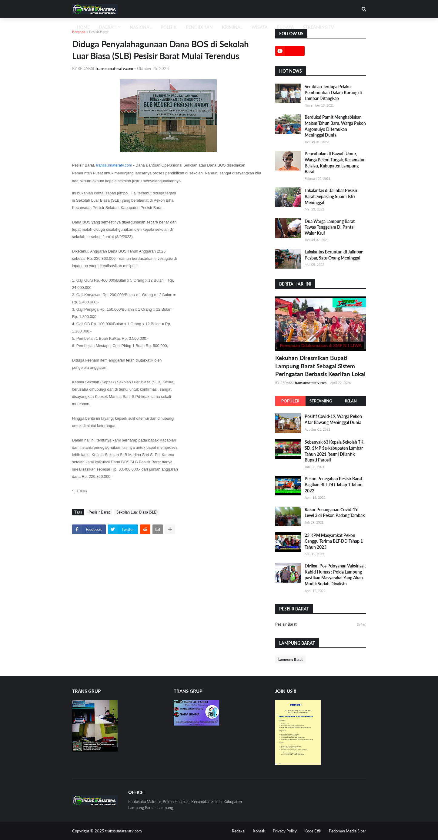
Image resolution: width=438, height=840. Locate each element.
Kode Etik (312, 830)
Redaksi (238, 830)
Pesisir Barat (99, 31)
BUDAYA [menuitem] (285, 27)
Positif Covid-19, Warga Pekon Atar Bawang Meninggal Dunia (333, 419)
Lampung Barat (290, 659)
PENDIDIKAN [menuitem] (199, 27)
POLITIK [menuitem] (169, 27)
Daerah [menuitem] (108, 27)
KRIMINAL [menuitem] (232, 27)
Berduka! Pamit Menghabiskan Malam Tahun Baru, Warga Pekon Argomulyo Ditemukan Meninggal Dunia (335, 125)
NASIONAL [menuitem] (141, 27)
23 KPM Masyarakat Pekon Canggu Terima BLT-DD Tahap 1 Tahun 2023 (334, 541)
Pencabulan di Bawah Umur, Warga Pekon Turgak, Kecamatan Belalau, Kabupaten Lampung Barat (335, 162)
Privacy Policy (285, 830)
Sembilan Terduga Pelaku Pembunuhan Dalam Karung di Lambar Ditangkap (333, 92)
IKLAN (351, 401)
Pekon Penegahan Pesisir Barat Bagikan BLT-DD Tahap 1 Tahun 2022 (334, 484)
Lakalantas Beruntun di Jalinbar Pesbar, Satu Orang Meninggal (334, 254)
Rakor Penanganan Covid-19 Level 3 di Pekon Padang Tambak (335, 512)
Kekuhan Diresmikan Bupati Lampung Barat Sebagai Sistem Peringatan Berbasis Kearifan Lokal (320, 365)
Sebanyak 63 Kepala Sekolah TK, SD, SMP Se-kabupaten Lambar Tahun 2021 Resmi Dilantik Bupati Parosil (334, 450)
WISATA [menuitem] (260, 27)
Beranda (78, 31)
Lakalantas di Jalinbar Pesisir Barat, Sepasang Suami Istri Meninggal (331, 196)
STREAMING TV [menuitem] (318, 27)
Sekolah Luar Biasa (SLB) (136, 512)
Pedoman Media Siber (347, 830)
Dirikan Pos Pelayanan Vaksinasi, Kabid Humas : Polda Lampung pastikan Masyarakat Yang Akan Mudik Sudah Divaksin (335, 574)
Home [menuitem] (83, 27)
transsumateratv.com (114, 165)
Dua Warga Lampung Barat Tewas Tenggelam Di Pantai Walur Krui (330, 227)
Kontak (259, 830)
